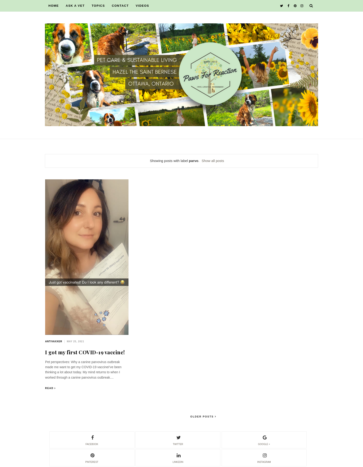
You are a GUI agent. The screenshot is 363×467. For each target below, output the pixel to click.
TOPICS (98, 5)
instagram (264, 457)
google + (264, 439)
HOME (53, 5)
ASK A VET (75, 5)
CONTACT (120, 5)
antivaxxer (53, 341)
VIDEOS (142, 5)
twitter (178, 439)
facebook (91, 439)
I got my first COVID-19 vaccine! (85, 352)
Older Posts (202, 416)
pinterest (91, 457)
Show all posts (213, 161)
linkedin (178, 457)
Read (49, 388)
